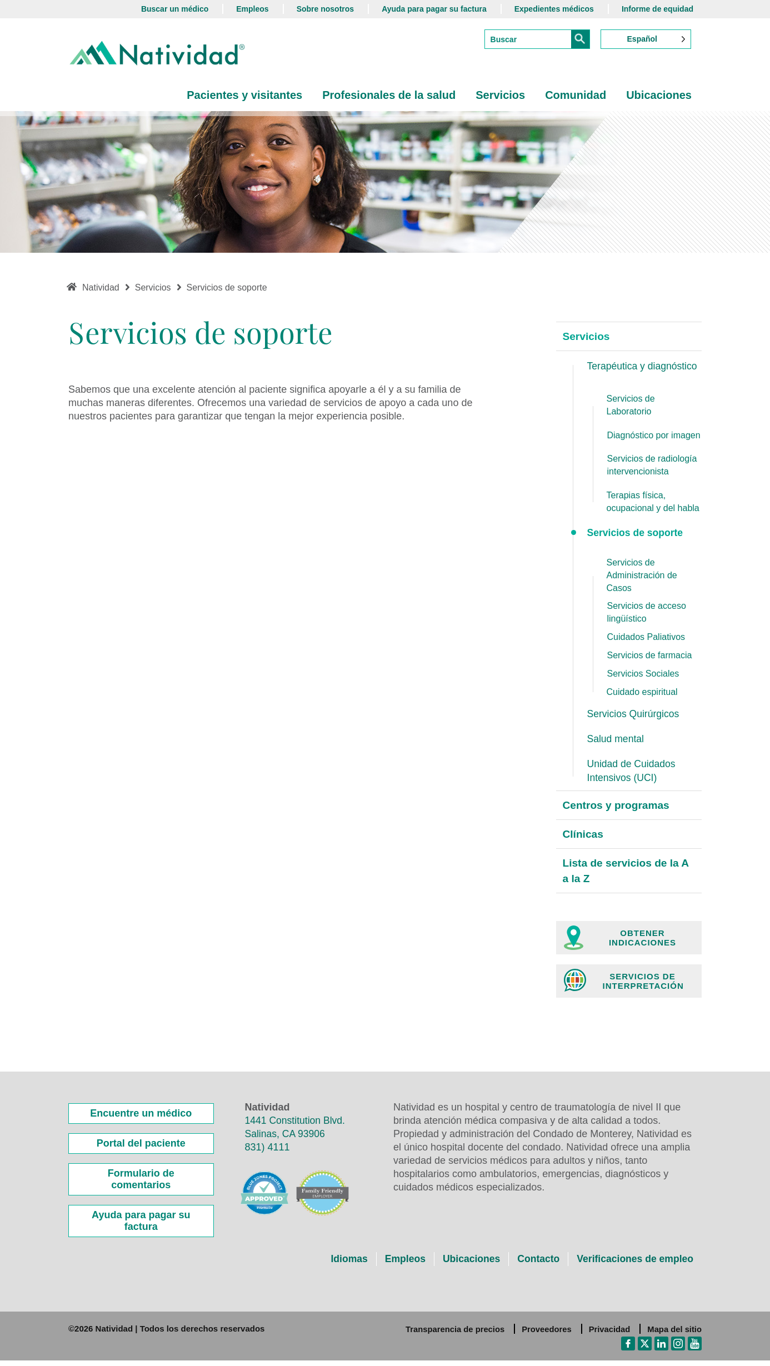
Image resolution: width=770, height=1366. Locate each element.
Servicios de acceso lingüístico (646, 614)
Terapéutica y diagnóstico (643, 366)
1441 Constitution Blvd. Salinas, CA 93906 (296, 1132)
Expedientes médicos (554, 8)
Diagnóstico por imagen (654, 436)
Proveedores (544, 1334)
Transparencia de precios (452, 1334)
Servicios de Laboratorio (631, 406)
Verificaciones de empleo (633, 1264)
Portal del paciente (141, 1148)
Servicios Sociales (643, 674)
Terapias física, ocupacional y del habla (653, 503)
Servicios (500, 95)
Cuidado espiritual (642, 693)
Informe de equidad (657, 8)
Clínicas (584, 838)
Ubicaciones (659, 95)
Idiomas (342, 1264)
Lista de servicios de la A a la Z (629, 876)
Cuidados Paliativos (646, 638)
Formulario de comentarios (141, 1184)
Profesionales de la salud (389, 95)
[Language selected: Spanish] (646, 39)
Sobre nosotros (325, 8)
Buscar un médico (174, 8)
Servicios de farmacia (649, 657)
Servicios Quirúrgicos (634, 714)
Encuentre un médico (141, 1118)
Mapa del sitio (674, 1334)
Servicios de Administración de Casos (642, 576)
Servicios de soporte (636, 533)
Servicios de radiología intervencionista (652, 466)
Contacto (535, 1264)
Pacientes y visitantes (244, 95)
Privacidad (608, 1334)
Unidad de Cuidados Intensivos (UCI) (632, 772)
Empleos (252, 8)
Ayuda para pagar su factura (434, 8)
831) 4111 (267, 1152)
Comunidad (575, 95)
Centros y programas (618, 808)
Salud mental (616, 740)
